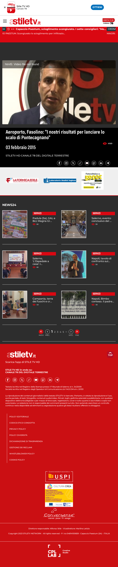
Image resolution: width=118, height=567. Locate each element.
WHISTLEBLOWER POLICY (22, 453)
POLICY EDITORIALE (19, 416)
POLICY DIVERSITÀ (18, 435)
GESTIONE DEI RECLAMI (20, 447)
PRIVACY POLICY (17, 429)
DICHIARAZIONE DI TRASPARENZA (26, 441)
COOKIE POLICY (17, 460)
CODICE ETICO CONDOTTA (22, 423)
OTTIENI (97, 7)
